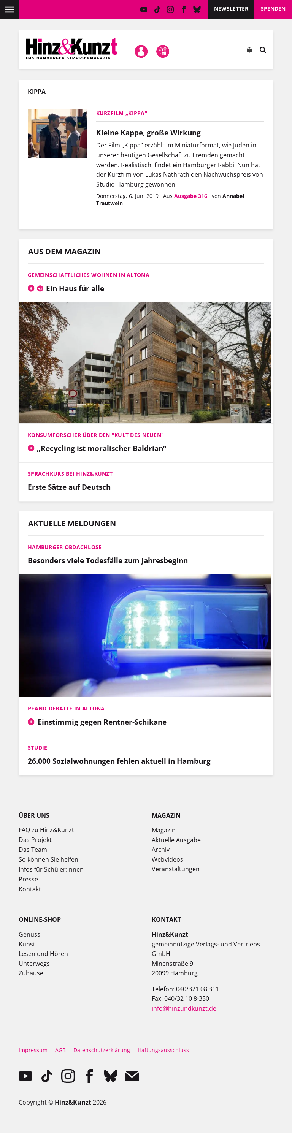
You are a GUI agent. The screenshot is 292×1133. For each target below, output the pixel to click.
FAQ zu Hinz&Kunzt (46, 830)
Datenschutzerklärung (101, 1050)
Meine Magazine (162, 51)
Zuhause (31, 973)
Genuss (29, 934)
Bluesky (197, 9)
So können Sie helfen (48, 859)
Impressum (33, 1050)
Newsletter (231, 8)
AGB (60, 1050)
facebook (183, 9)
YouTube (144, 9)
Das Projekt (35, 840)
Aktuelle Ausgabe (176, 840)
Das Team (33, 849)
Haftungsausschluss (163, 1050)
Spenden (273, 8)
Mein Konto (141, 51)
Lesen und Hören (43, 953)
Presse (28, 879)
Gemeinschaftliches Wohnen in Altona (88, 275)
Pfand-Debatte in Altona (66, 708)
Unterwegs (34, 963)
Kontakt (30, 889)
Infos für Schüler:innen (51, 869)
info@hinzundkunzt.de (184, 1008)
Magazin (164, 830)
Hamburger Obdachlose (65, 547)
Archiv (161, 849)
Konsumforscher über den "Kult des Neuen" (96, 434)
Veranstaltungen (176, 869)
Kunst (27, 944)
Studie (38, 747)
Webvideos (167, 859)
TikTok (157, 9)
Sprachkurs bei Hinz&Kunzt (70, 473)
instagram (170, 9)
